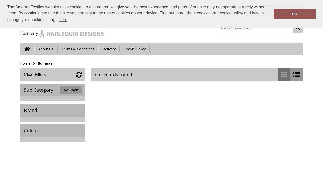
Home (25, 63)
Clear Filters (35, 74)
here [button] (63, 20)
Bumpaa (45, 63)
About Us (45, 49)
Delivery (109, 49)
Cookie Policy (135, 49)
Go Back (71, 90)
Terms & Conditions (78, 49)
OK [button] (295, 14)
